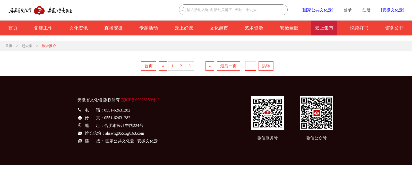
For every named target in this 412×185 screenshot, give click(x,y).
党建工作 (43, 28)
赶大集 (27, 46)
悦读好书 (359, 28)
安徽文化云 (147, 141)
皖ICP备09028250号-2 (140, 100)
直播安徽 (113, 28)
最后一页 (228, 66)
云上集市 (324, 28)
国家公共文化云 (119, 141)
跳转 (266, 66)
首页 (13, 28)
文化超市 (219, 28)
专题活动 (148, 28)
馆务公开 (394, 28)
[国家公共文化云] (317, 10)
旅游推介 (49, 46)
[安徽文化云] (392, 10)
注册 (366, 10)
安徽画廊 (289, 28)
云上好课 (184, 28)
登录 (348, 10)
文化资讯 (78, 28)
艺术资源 (254, 28)
